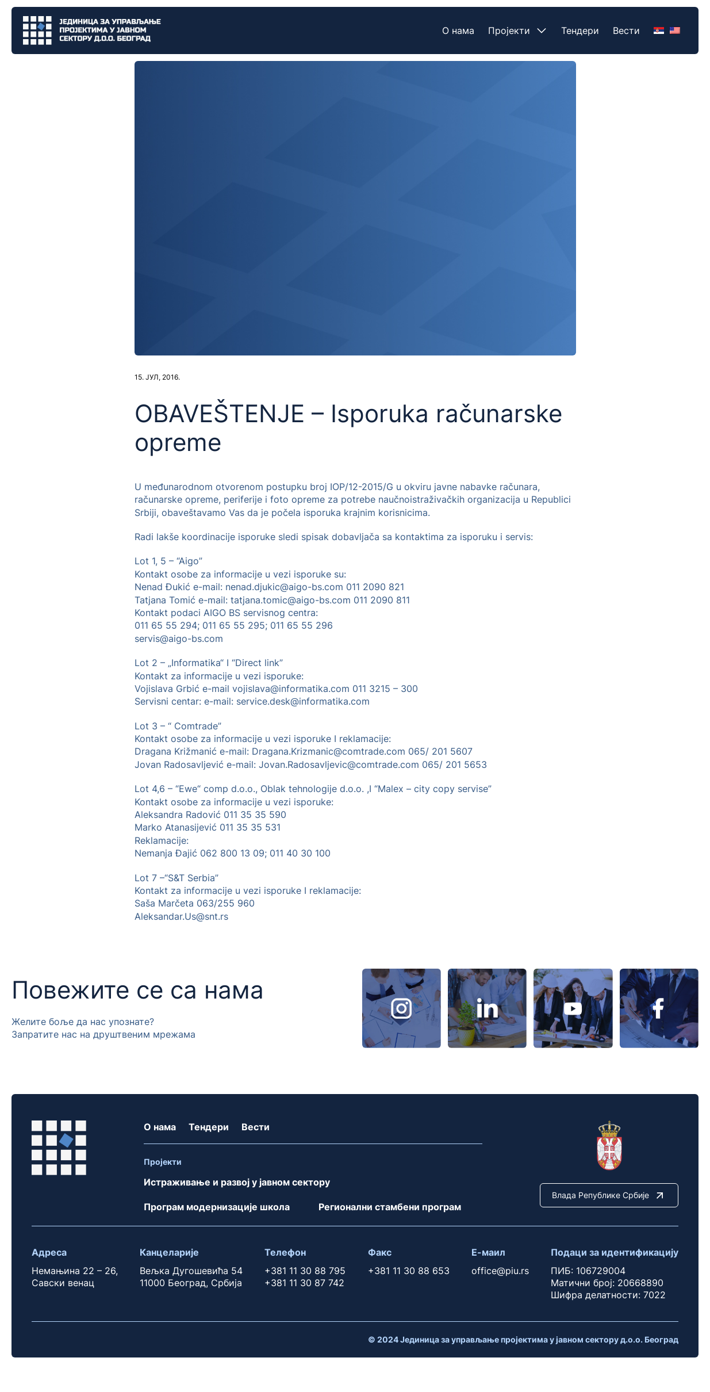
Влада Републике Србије (609, 1195)
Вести (626, 30)
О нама (458, 30)
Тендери (580, 30)
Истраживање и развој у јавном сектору (237, 1182)
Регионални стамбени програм (389, 1207)
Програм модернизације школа (217, 1207)
